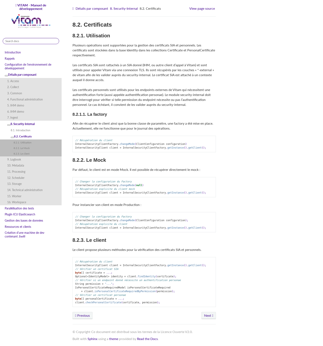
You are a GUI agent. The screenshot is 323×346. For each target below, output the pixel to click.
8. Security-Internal (21, 124)
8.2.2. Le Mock (22, 147)
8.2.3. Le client (21, 153)
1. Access (13, 81)
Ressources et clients (18, 226)
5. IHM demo (15, 105)
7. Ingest (12, 117)
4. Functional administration (25, 99)
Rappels (10, 58)
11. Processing (16, 171)
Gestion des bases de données (24, 220)
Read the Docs (147, 339)
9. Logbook (14, 159)
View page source (202, 8)
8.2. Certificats (21, 136)
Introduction (13, 52)
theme (113, 339)
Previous (82, 315)
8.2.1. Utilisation (23, 142)
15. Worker (14, 196)
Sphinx (92, 339)
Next (208, 315)
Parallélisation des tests (19, 208)
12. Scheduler (16, 177)
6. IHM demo (15, 111)
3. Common (14, 93)
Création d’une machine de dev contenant (24, 234)
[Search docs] (31, 41)
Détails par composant (20, 74)
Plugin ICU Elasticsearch (20, 214)
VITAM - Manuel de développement (30, 16)
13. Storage (14, 183)
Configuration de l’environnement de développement (28, 66)
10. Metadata (15, 165)
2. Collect (13, 87)
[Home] (74, 8)
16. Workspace (16, 202)
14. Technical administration (25, 190)
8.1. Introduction (20, 130)
